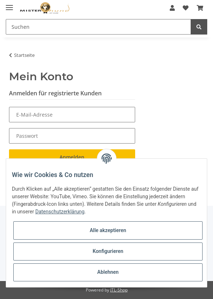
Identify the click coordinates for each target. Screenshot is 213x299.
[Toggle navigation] (9, 4)
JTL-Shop (119, 290)
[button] (172, 8)
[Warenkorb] (200, 8)
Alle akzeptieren (108, 230)
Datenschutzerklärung (59, 211)
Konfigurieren (108, 251)
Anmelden (71, 157)
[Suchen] (98, 27)
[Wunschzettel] (185, 8)
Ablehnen (108, 272)
